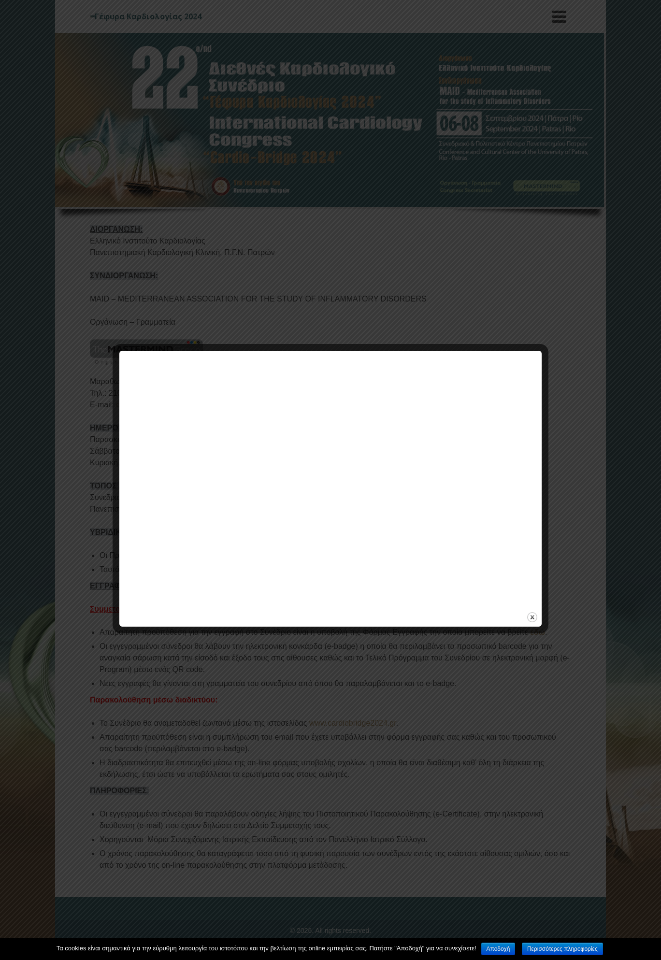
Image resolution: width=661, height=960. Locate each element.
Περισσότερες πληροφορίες (562, 949)
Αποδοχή (498, 949)
